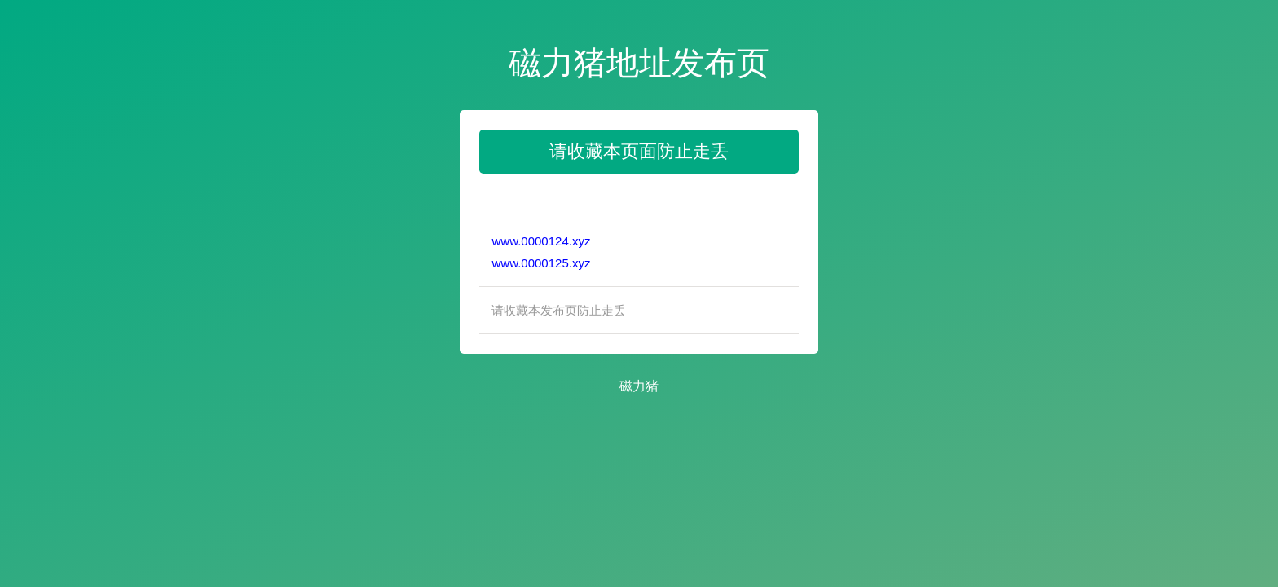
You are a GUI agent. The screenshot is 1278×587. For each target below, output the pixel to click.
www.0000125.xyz (540, 263)
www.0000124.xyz (540, 241)
